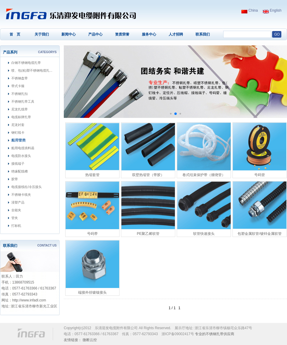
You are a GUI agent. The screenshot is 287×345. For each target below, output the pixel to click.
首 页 (15, 34)
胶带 (14, 179)
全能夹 (16, 210)
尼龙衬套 (17, 125)
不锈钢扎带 (215, 334)
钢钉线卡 (17, 132)
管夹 (14, 218)
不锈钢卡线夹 (21, 194)
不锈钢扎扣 (19, 94)
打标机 (16, 225)
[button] (170, 113)
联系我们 (203, 34)
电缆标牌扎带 (21, 117)
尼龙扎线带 (19, 109)
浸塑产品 (17, 202)
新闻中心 (68, 34)
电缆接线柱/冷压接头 (26, 187)
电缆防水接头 (21, 156)
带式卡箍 (17, 86)
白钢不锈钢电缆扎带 (26, 62)
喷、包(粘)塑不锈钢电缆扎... (31, 70)
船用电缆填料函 (22, 148)
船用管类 (18, 140)
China (249, 10)
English (272, 10)
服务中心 (149, 34)
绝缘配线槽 (19, 171)
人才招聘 (176, 34)
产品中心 (95, 34)
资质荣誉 (122, 34)
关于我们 (42, 34)
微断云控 (90, 340)
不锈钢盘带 (19, 78)
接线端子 (17, 163)
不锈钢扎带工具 (22, 101)
